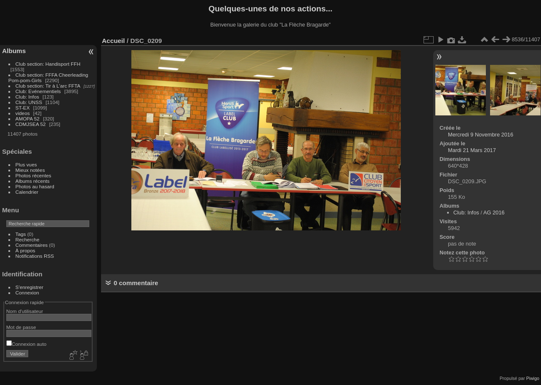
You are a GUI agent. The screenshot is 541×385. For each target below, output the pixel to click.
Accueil (113, 40)
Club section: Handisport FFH (48, 64)
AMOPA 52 (28, 118)
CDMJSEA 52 (31, 124)
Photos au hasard (35, 186)
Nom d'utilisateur (24, 311)
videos (23, 113)
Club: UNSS (29, 102)
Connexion (27, 292)
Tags (21, 234)
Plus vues (26, 164)
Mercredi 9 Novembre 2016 (480, 134)
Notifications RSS (35, 256)
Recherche (28, 239)
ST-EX (23, 107)
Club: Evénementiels (38, 91)
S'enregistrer (29, 287)
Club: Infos (27, 96)
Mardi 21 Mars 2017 (472, 150)
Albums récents (33, 181)
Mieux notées (30, 170)
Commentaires (32, 245)
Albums (14, 50)
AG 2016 (494, 212)
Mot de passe (21, 327)
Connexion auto (26, 344)
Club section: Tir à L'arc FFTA (48, 85)
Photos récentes (33, 175)
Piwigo (532, 378)
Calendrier (27, 192)
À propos (25, 250)
